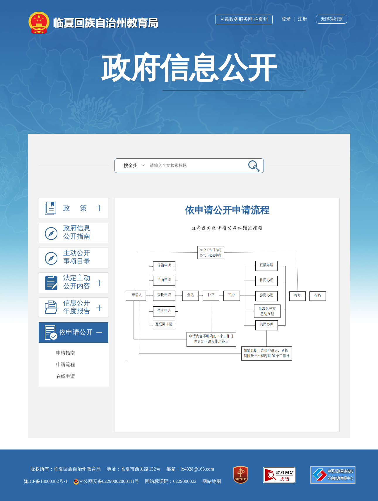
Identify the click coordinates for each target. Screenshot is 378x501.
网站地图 (211, 481)
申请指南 (65, 352)
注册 (302, 18)
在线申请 (65, 376)
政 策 (73, 208)
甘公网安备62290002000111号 (106, 481)
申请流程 (65, 364)
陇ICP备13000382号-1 (45, 481)
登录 (286, 18)
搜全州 (131, 165)
